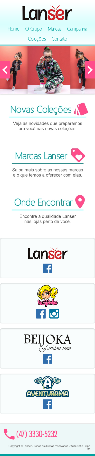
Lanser (47, 12)
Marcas (54, 29)
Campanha (77, 29)
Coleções (37, 39)
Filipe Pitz (87, 447)
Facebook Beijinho (41, 314)
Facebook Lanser (47, 268)
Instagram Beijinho (54, 314)
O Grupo (33, 29)
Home (13, 29)
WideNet (75, 446)
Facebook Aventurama (47, 404)
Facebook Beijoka (47, 359)
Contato (59, 39)
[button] (5, 69)
